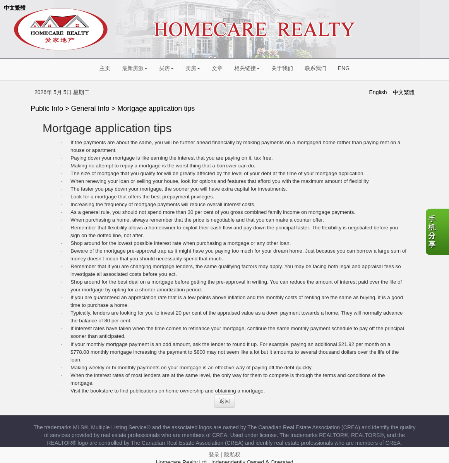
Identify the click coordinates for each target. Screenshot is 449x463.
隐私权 (232, 454)
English (378, 92)
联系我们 (315, 68)
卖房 (192, 68)
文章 (217, 68)
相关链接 (247, 68)
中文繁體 (15, 8)
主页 (104, 68)
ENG (344, 68)
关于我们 (282, 68)
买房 (166, 68)
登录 (214, 454)
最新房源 (134, 68)
